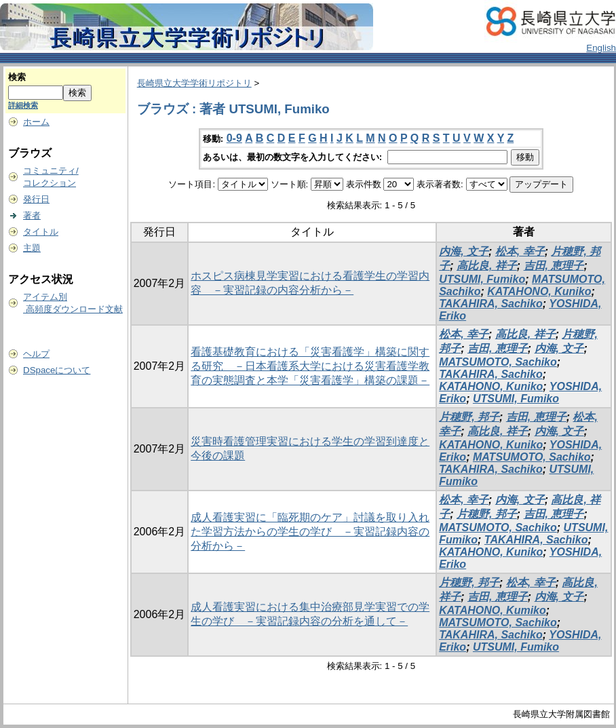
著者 (32, 215)
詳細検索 (23, 105)
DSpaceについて (56, 370)
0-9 (234, 138)
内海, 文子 (463, 251)
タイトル (40, 232)
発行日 (36, 199)
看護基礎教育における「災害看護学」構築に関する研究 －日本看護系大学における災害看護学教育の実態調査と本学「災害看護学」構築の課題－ (310, 366)
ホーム (36, 122)
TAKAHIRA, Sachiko (491, 303)
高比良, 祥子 (487, 265)
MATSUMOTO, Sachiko (498, 362)
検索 (17, 77)
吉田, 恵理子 (554, 265)
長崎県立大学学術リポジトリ (194, 83)
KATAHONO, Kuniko (539, 291)
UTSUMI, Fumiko (482, 279)
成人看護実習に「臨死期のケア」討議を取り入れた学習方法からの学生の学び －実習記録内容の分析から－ (310, 532)
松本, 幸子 (520, 251)
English (601, 48)
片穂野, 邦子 (469, 417)
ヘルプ (36, 354)
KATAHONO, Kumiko (492, 610)
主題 (32, 248)
